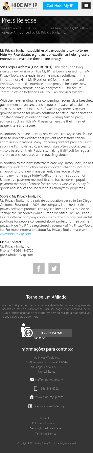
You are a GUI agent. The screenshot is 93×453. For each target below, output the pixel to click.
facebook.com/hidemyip (49, 406)
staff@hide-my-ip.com (49, 380)
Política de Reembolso (45, 423)
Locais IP (45, 418)
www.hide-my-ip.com (15, 234)
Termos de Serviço (46, 433)
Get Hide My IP (60, 5)
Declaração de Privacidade (45, 428)
